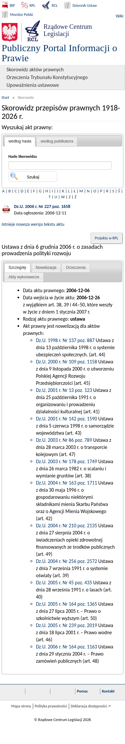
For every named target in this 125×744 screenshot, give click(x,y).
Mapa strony (21, 706)
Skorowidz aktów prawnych (35, 69)
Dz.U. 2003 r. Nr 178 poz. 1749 (66, 461)
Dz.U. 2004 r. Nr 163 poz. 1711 (66, 483)
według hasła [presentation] (19, 141)
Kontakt (108, 691)
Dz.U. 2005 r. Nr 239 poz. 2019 (66, 625)
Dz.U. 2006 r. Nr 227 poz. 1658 (42, 206)
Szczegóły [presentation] (17, 267)
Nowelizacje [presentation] (46, 267)
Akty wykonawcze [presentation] (23, 277)
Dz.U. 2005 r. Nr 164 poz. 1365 (66, 604)
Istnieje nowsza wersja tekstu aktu (33, 224)
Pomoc (82, 691)
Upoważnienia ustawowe (32, 85)
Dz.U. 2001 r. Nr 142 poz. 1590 (66, 419)
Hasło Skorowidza (22, 156)
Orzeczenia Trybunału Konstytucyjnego (47, 77)
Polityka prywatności (51, 706)
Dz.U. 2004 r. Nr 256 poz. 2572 (66, 561)
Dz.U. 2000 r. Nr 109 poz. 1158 (66, 362)
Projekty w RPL (106, 238)
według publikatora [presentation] (57, 141)
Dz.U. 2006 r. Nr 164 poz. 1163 (66, 647)
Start (5, 97)
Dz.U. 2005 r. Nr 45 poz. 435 (64, 582)
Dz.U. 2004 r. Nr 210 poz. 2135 (66, 525)
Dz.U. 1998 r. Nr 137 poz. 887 (65, 340)
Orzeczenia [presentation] (76, 267)
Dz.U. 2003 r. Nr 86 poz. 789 (64, 440)
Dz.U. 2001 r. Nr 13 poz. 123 (64, 390)
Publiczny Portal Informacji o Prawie (59, 52)
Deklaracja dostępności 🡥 (91, 706)
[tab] (19, 141)
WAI (119, 16)
